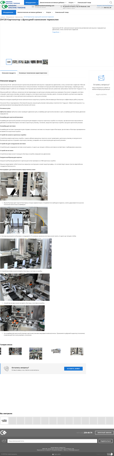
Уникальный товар (84, 2)
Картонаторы (19, 17)
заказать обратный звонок (104, 5)
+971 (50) (84, 433)
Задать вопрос (101, 94)
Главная (2, 17)
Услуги (71, 2)
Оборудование (30, 2)
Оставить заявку (73, 369)
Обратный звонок (104, 432)
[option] (15, 351)
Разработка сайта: (101, 454)
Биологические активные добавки (52, 2)
